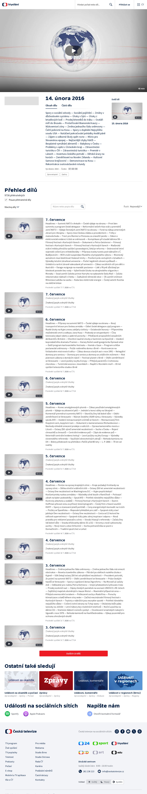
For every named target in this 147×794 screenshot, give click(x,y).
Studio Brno (41, 752)
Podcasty (9, 761)
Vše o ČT (9, 779)
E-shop (8, 770)
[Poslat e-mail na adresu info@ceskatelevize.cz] (111, 771)
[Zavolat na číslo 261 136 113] (86, 771)
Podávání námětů (43, 770)
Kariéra (38, 766)
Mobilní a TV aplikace (15, 775)
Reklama (39, 747)
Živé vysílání (11, 747)
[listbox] (105, 781)
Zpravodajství (52, 174)
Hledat (110, 6)
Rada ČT (39, 761)
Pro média (40, 743)
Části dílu (67, 105)
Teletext (9, 757)
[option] (93, 782)
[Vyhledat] (82, 206)
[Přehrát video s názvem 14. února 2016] (73, 51)
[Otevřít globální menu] (140, 4)
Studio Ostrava (42, 757)
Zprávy (64, 174)
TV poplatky (11, 752)
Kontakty (40, 779)
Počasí (8, 766)
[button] (73, 50)
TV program (11, 743)
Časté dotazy (41, 775)
